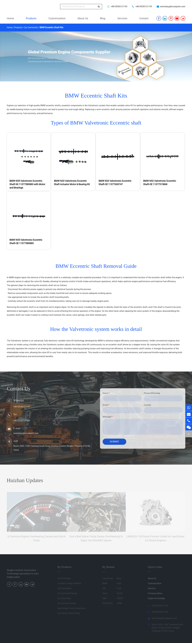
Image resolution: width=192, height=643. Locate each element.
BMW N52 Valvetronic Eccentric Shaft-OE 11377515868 (159, 182)
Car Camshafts (31, 27)
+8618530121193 (119, 6)
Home (10, 18)
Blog (102, 18)
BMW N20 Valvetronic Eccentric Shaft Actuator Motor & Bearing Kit (72, 182)
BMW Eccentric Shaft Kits (51, 27)
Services (122, 18)
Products (31, 18)
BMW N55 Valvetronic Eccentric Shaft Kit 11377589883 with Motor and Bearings (27, 184)
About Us (82, 18)
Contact (143, 18)
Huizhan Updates (25, 482)
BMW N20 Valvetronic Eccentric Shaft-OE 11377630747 (115, 182)
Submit (114, 443)
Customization (56, 18)
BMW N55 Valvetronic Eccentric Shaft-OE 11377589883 (25, 241)
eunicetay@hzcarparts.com (172, 6)
